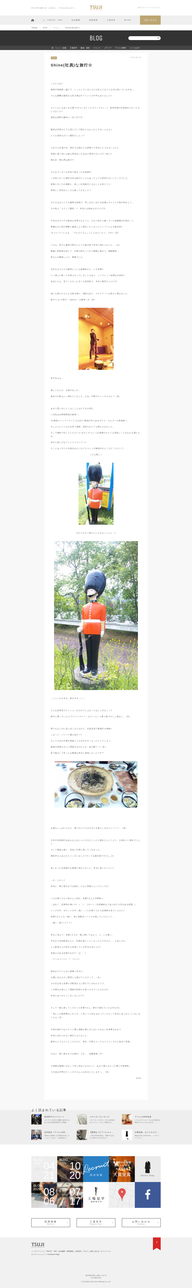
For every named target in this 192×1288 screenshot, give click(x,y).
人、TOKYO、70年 (52, 20)
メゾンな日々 (135, 48)
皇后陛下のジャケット (54, 1117)
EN (139, 8)
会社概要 (75, 20)
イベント (97, 48)
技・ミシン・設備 (59, 48)
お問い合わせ (150, 20)
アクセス (157, 8)
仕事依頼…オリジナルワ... (147, 1132)
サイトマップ (147, 8)
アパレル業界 (120, 48)
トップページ (36, 1251)
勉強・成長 (85, 48)
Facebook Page (54, 1254)
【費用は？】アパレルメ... (101, 1132)
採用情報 (93, 20)
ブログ (85, 1251)
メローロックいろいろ (99, 1117)
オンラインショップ (38, 1254)
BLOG (127, 20)
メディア (107, 48)
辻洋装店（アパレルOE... (55, 1132)
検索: (126, 38)
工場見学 (111, 20)
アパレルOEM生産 (143, 1117)
